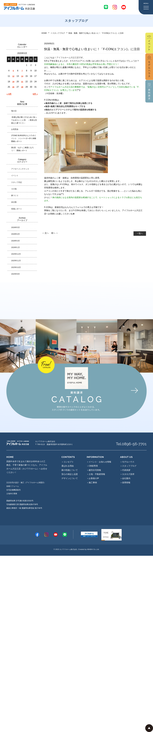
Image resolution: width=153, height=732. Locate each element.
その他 (14, 189)
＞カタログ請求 (127, 474)
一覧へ (140, 233)
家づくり (14, 195)
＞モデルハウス (127, 462)
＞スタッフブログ (128, 466)
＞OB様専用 (92, 466)
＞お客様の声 (93, 478)
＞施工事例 (92, 482)
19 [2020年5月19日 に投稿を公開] (13, 82)
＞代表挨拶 (125, 470)
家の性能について (69, 470)
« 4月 (9, 94)
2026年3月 (15, 241)
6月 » (35, 94)
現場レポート (16, 209)
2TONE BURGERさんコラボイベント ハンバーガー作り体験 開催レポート (24, 138)
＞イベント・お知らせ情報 (99, 462)
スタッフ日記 (16, 182)
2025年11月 (16, 261)
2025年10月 (16, 267)
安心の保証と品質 (69, 474)
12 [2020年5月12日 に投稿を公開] (13, 76)
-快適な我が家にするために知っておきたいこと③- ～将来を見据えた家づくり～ (24, 120)
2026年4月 (15, 234)
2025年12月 (16, 254)
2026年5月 (15, 227)
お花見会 (14, 129)
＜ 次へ (45, 233)
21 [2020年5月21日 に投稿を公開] (22, 82)
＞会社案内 (125, 478)
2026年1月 (15, 247)
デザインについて (69, 478)
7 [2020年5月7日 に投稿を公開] (22, 71)
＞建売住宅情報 (94, 470)
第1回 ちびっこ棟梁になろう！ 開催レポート (22, 149)
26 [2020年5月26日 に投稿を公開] (13, 87)
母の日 (14, 111)
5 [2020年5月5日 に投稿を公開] (13, 71)
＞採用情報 (125, 482)
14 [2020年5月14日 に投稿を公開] (22, 76)
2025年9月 (15, 274)
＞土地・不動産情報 (96, 474)
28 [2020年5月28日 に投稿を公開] (22, 87)
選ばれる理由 (67, 466)
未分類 (14, 202)
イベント (14, 175)
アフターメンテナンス (20, 169)
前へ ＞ (54, 233)
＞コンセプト (67, 462)
